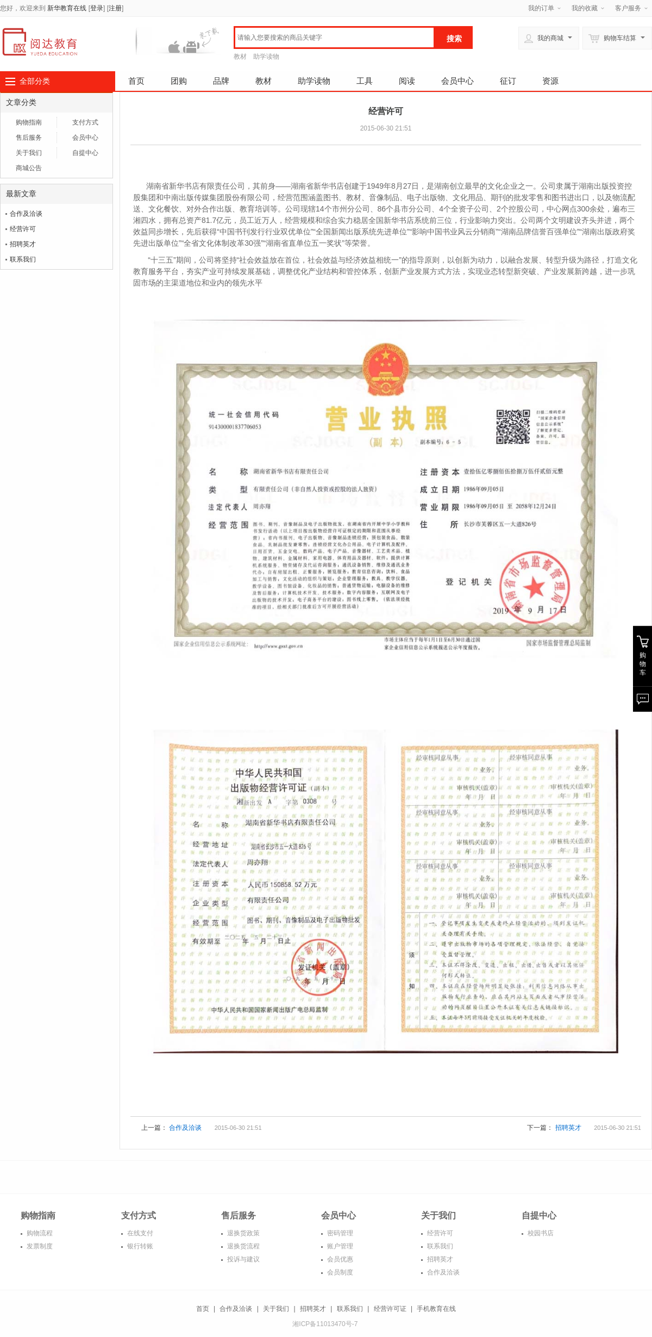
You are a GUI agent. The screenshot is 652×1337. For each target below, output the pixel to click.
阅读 (407, 80)
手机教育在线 (436, 1309)
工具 (364, 80)
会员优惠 (339, 1259)
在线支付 (139, 1233)
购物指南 (29, 122)
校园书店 (540, 1233)
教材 (240, 56)
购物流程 (39, 1233)
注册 (115, 8)
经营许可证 (390, 1309)
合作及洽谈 (26, 213)
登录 (96, 8)
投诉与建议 (242, 1259)
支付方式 (85, 122)
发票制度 (39, 1246)
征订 (508, 80)
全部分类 (35, 81)
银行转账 (139, 1246)
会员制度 (339, 1272)
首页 (136, 80)
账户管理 (339, 1246)
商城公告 (29, 168)
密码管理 (339, 1233)
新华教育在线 (66, 8)
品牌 (221, 80)
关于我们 (29, 153)
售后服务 (29, 137)
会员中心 (457, 80)
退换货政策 (242, 1233)
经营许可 (23, 229)
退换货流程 (242, 1246)
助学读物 (266, 56)
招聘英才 (23, 244)
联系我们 (23, 259)
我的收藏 (585, 8)
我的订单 (541, 8)
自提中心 (85, 153)
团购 (179, 80)
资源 (550, 80)
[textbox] (334, 37)
